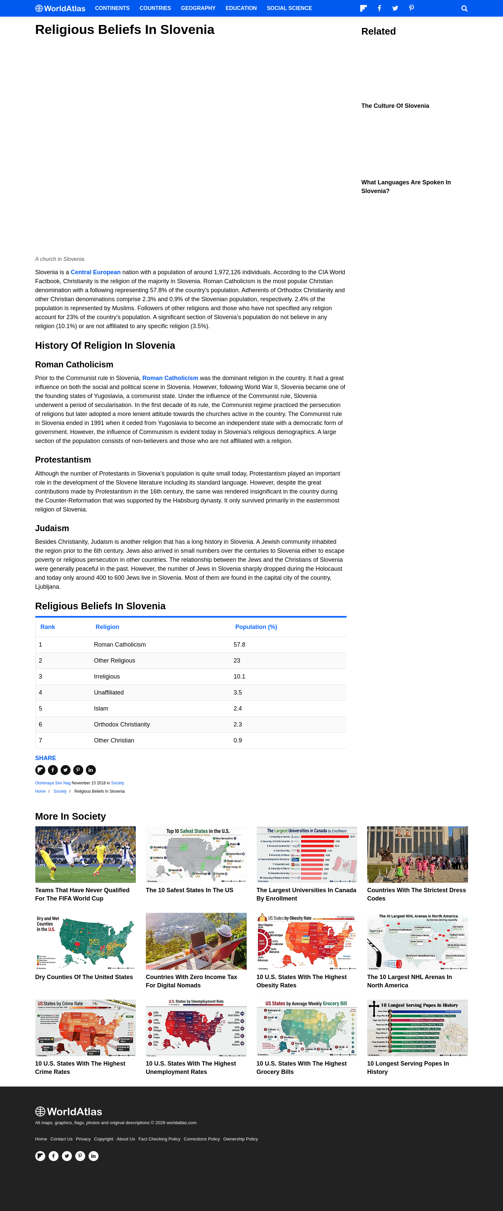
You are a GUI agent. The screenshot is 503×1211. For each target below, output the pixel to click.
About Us (126, 1138)
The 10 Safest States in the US (189, 890)
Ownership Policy (240, 1138)
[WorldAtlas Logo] (62, 8)
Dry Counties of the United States (84, 977)
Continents (112, 8)
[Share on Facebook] (53, 770)
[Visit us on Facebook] (54, 1156)
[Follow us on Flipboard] (40, 1156)
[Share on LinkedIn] (91, 770)
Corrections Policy (202, 1138)
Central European (96, 272)
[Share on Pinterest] (78, 770)
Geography (198, 8)
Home (41, 1138)
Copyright (104, 1138)
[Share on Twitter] (66, 770)
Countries (155, 8)
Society (117, 783)
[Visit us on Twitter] (67, 1156)
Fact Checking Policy (159, 1138)
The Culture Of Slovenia (395, 105)
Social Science (289, 8)
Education (241, 8)
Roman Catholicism (170, 378)
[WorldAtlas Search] (464, 8)
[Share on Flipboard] (40, 770)
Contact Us (62, 1138)
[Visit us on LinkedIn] (94, 1156)
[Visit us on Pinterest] (80, 1156)
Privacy (83, 1138)
